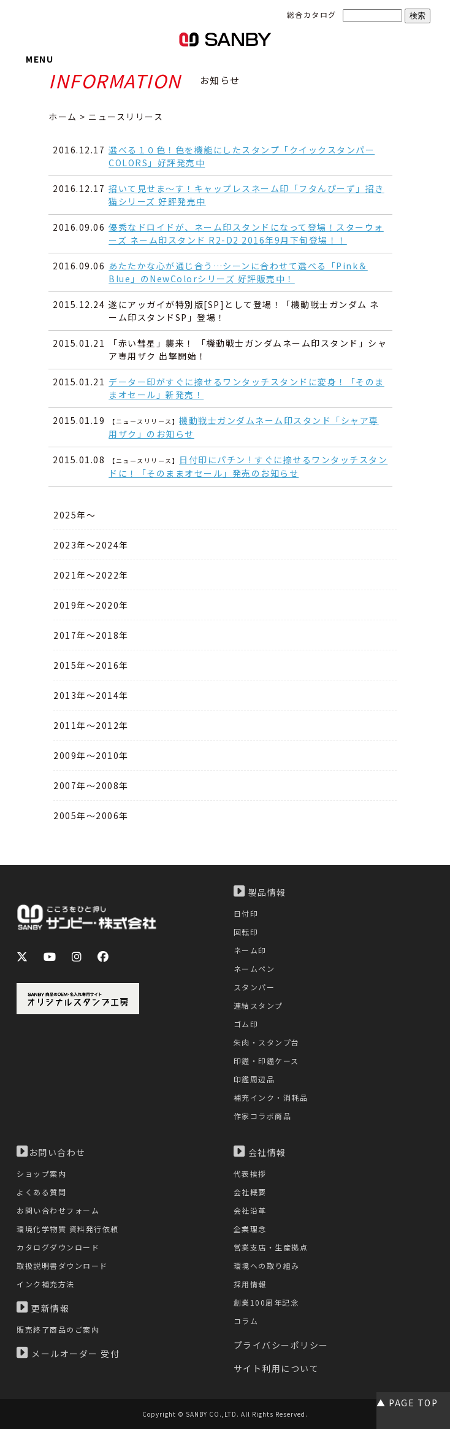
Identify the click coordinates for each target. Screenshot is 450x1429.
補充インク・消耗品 (271, 1097)
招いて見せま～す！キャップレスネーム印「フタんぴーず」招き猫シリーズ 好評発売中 (246, 194)
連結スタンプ (258, 1005)
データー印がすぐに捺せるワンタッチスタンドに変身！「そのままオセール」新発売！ (246, 388)
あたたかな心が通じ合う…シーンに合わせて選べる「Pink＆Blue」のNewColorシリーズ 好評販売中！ (238, 272)
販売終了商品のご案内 (58, 1329)
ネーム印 (250, 950)
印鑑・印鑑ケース (266, 1060)
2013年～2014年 (91, 695)
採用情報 (250, 1284)
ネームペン (254, 968)
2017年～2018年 (91, 635)
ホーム (62, 116)
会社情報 (260, 1151)
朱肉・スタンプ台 (267, 1042)
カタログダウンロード (58, 1247)
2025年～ (74, 515)
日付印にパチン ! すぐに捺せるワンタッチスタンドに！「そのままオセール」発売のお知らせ (248, 466)
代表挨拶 (250, 1173)
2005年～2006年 (91, 815)
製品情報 (260, 891)
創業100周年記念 (266, 1302)
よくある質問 (41, 1192)
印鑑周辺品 (254, 1079)
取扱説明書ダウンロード (62, 1265)
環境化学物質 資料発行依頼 (68, 1228)
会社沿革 (250, 1210)
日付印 (246, 913)
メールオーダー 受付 (68, 1353)
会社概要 (250, 1192)
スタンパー (254, 987)
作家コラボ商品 (263, 1116)
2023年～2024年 (91, 545)
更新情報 (43, 1307)
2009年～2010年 (91, 755)
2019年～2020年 (91, 605)
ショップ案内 (41, 1173)
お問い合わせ (51, 1151)
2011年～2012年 (91, 725)
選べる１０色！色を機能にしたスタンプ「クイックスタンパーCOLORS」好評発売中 (242, 156)
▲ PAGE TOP (407, 1402)
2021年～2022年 (91, 575)
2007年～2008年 (91, 785)
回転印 (246, 931)
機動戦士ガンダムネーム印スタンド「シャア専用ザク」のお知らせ (244, 427)
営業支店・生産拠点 (271, 1247)
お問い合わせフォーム (58, 1210)
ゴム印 (246, 1024)
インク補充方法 (46, 1284)
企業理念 (250, 1228)
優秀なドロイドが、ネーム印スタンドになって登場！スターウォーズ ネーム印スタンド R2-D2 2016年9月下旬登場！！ (246, 233)
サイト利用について (276, 1368)
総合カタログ (312, 14)
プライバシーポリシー (281, 1345)
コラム (246, 1320)
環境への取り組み (267, 1265)
